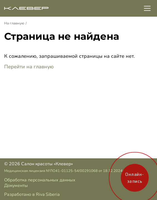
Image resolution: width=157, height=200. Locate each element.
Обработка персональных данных (39, 180)
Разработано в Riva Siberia (32, 194)
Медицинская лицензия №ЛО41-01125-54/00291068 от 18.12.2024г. (64, 170)
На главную (14, 23)
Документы (16, 185)
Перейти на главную (29, 66)
